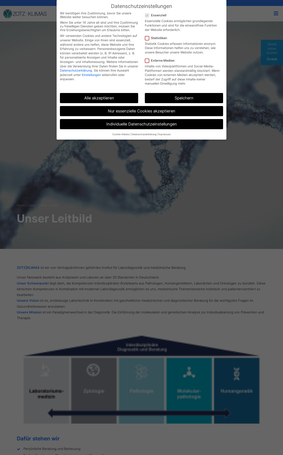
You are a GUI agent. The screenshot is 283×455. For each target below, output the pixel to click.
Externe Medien (161, 60)
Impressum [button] (164, 134)
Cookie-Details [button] (121, 134)
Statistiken (157, 38)
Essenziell (157, 15)
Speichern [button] (184, 98)
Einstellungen (91, 75)
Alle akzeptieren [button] (99, 98)
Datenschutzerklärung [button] (143, 134)
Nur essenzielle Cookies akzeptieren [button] (141, 111)
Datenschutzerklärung (76, 70)
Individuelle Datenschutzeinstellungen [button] (141, 124)
